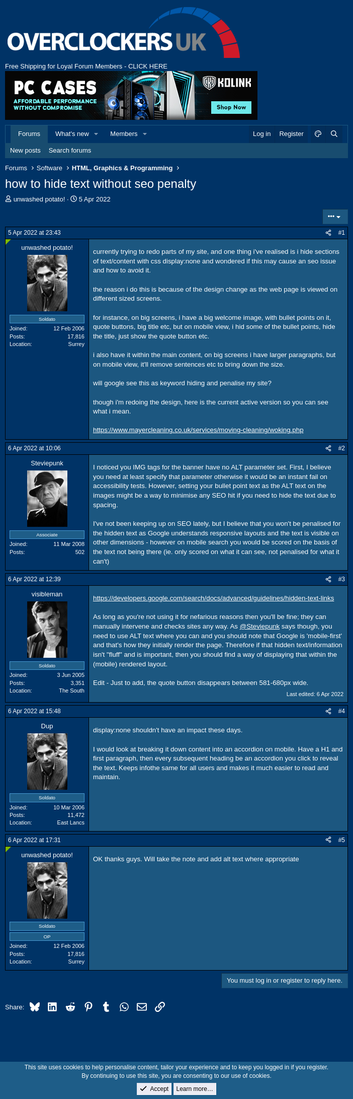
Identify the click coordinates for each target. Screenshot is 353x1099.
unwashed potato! (39, 199)
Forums (29, 134)
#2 (341, 448)
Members (123, 134)
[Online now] (8, 242)
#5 (341, 840)
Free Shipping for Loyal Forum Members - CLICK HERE (86, 66)
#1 (341, 232)
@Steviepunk (260, 626)
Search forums (70, 150)
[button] (96, 134)
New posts (25, 150)
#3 (341, 579)
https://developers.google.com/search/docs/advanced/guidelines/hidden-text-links (213, 598)
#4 (341, 711)
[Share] (328, 233)
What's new (72, 134)
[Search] (333, 134)
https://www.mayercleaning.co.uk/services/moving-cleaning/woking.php (198, 430)
